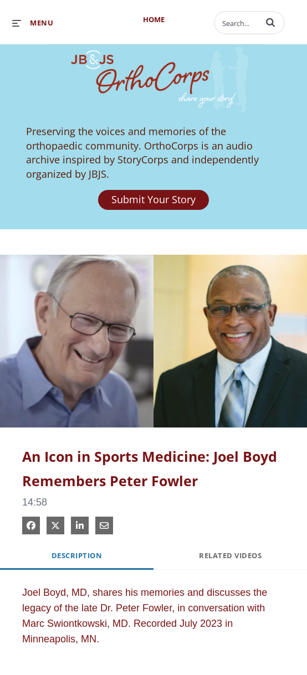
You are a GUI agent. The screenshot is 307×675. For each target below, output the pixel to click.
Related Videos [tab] (230, 555)
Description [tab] (77, 555)
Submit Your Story (153, 199)
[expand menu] (33, 23)
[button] (270, 22)
